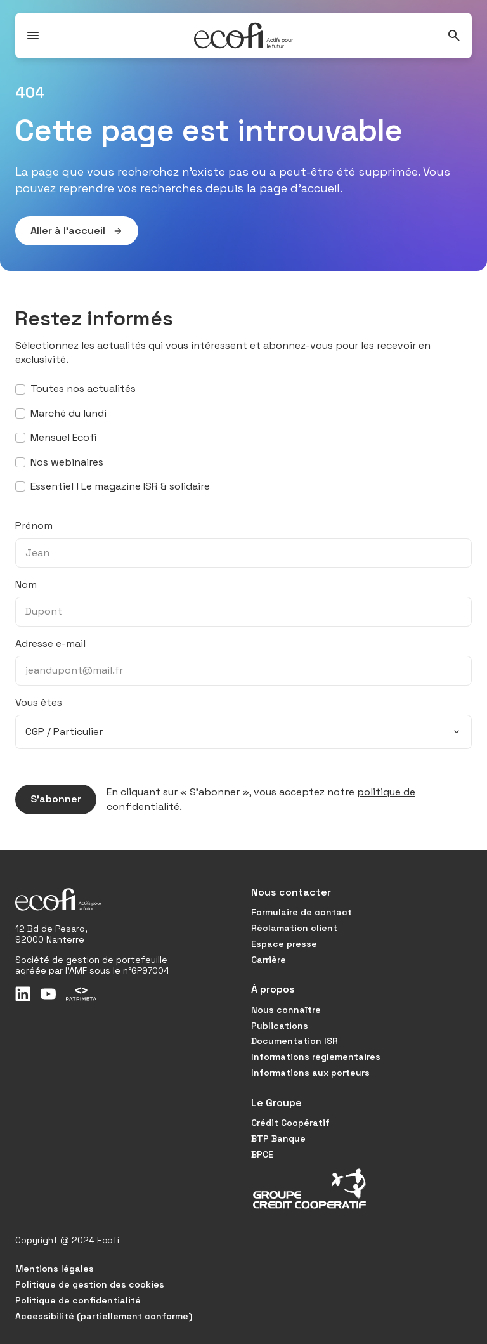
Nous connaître (286, 1009)
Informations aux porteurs (310, 1072)
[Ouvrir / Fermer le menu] (33, 35)
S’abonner (48, 799)
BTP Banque (278, 1138)
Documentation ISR (294, 1041)
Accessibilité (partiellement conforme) (103, 1316)
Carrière (268, 959)
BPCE (262, 1154)
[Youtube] (48, 993)
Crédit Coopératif (290, 1122)
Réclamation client (294, 928)
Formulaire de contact (301, 912)
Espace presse (284, 943)
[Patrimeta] (81, 993)
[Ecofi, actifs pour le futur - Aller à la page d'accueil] (243, 35)
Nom (26, 584)
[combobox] (243, 732)
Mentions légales (54, 1268)
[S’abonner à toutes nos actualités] (20, 389)
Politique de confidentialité (78, 1300)
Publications (279, 1025)
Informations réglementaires (315, 1056)
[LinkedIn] (22, 993)
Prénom (34, 525)
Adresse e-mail (50, 643)
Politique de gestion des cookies (89, 1284)
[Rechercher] (454, 35)
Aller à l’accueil (69, 230)
